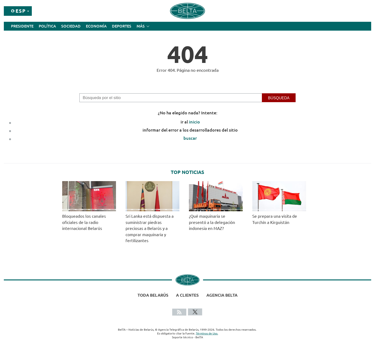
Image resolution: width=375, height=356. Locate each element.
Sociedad (71, 26)
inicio (194, 121)
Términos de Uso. (207, 333)
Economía (96, 26)
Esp (21, 11)
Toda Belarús (153, 295)
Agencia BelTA (221, 295)
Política (47, 26)
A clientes (187, 295)
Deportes (121, 26)
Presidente (22, 26)
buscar (190, 138)
